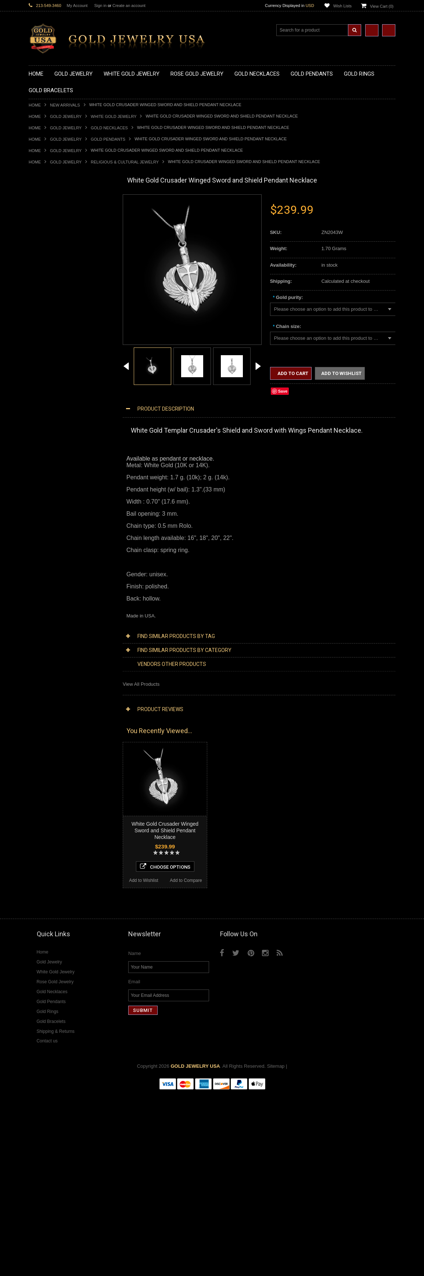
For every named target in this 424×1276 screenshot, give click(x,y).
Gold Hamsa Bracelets (52, 529)
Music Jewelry (44, 672)
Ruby (34, 876)
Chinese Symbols (47, 628)
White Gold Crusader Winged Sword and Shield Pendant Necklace (165, 830)
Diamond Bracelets (49, 783)
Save (283, 391)
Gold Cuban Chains (49, 548)
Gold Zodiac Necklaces (53, 287)
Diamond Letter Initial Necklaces (63, 728)
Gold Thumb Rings (48, 492)
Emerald (37, 858)
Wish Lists (342, 6)
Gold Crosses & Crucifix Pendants (65, 343)
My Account (77, 5)
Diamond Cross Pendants (56, 752)
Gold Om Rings (45, 486)
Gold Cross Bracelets (51, 523)
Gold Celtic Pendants (51, 336)
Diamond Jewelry (47, 703)
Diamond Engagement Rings (59, 814)
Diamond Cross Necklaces (57, 715)
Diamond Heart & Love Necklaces (64, 721)
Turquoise (39, 895)
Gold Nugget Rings (49, 479)
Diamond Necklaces (50, 709)
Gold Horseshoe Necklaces (58, 237)
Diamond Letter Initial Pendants (62, 758)
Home (35, 105)
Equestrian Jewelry (49, 641)
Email (134, 1165)
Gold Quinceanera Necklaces (60, 275)
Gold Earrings (43, 504)
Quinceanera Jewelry (51, 622)
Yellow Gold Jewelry (50, 678)
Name (134, 1137)
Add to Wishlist (49, 1059)
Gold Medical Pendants (53, 312)
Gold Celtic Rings (47, 442)
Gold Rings (40, 393)
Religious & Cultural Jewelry (125, 162)
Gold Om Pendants (49, 368)
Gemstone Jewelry (48, 839)
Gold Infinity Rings (48, 461)
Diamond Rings (45, 790)
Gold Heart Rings (47, 454)
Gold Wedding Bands (51, 498)
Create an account (128, 5)
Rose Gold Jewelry (49, 690)
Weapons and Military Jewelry (60, 634)
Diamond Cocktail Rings (54, 808)
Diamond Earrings (48, 777)
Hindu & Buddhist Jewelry (56, 603)
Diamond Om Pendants (53, 771)
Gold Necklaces (109, 128)
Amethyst (38, 851)
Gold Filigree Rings (49, 405)
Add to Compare (93, 1059)
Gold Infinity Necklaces (53, 243)
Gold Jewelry (66, 116)
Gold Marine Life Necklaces (58, 219)
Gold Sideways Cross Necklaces (63, 281)
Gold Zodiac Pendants (52, 318)
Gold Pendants (108, 139)
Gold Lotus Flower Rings (55, 467)
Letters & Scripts (46, 665)
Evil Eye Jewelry (46, 653)
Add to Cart (292, 373)
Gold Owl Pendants (49, 386)
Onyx (34, 870)
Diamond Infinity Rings (52, 820)
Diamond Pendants (49, 746)
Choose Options (71, 1045)
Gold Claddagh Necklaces (56, 213)
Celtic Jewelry (43, 585)
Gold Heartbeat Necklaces (57, 231)
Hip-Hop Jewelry (46, 647)
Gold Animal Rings (48, 417)
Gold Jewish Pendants (52, 355)
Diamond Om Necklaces (54, 740)
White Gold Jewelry (113, 116)
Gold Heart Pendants (51, 349)
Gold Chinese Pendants (54, 299)
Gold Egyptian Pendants (54, 380)
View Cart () (382, 6)
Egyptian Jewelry (47, 572)
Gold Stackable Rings (52, 411)
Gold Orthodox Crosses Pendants (64, 361)
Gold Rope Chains (48, 554)
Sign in (100, 5)
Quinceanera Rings (49, 423)
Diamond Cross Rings (52, 796)
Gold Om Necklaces (50, 250)
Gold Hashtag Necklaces (55, 225)
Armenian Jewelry (48, 566)
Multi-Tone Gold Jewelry (54, 696)
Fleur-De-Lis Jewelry (50, 659)
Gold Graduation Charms (55, 306)
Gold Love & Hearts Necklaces (61, 268)
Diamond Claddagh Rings (56, 827)
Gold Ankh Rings (46, 430)
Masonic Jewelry (46, 597)
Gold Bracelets (44, 510)
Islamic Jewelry (45, 610)
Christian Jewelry (47, 591)
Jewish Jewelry (45, 616)
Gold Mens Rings (47, 473)
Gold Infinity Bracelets (52, 535)
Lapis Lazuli (41, 864)
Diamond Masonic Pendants (59, 765)
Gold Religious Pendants (55, 331)
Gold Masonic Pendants (54, 374)
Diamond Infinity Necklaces (57, 733)
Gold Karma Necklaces (53, 256)
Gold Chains (42, 541)
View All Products (141, 684)
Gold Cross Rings (47, 448)
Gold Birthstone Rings (52, 436)
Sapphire (38, 883)
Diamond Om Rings (49, 833)
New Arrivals (65, 105)
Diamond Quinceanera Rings (59, 802)
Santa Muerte (43, 578)
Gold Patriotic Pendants (54, 324)
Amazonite (40, 845)
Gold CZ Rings (44, 398)
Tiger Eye (39, 889)
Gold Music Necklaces (52, 262)
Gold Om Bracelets (49, 516)
